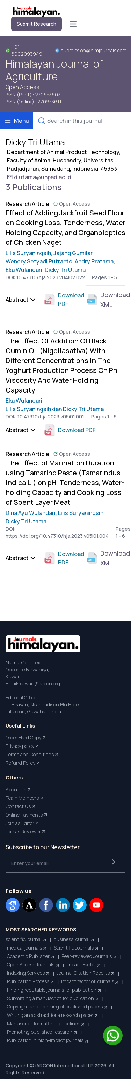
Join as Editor (23, 823)
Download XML (105, 299)
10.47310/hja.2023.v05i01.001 (50, 416)
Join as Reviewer (26, 831)
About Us (19, 789)
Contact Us (21, 806)
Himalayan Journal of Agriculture (54, 70)
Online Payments (27, 815)
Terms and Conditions (32, 754)
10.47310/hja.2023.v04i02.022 (50, 277)
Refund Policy (23, 763)
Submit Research (36, 23)
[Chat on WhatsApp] (113, 1035)
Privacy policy (23, 746)
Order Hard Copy (26, 737)
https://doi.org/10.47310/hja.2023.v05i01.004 (57, 535)
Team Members (25, 798)
